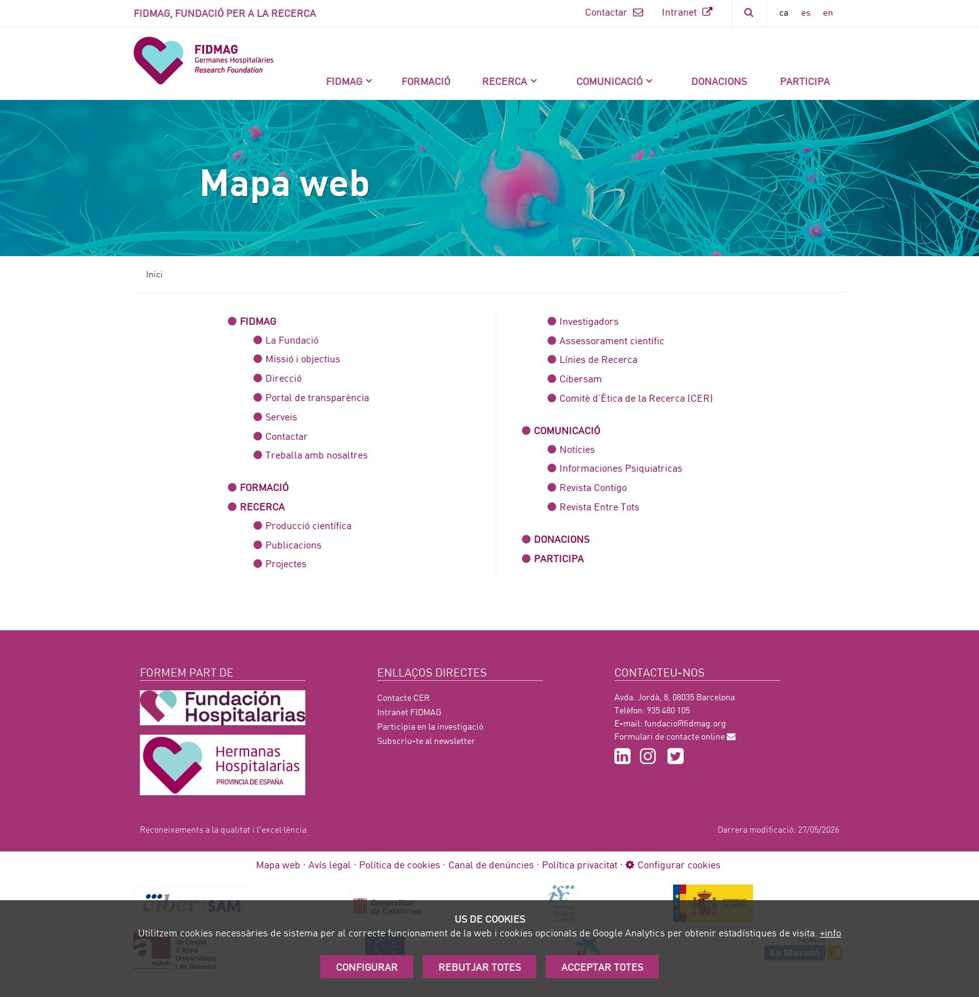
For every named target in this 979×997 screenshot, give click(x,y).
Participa (805, 81)
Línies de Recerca (598, 359)
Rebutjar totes (479, 967)
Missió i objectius (302, 358)
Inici (154, 274)
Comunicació (609, 81)
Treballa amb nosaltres (316, 454)
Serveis (281, 416)
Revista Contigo (593, 487)
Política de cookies (399, 864)
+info (830, 932)
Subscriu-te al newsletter (426, 740)
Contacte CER (403, 697)
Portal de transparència (317, 397)
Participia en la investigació (430, 726)
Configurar (367, 967)
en (828, 11)
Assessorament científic (611, 340)
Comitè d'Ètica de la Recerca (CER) (636, 398)
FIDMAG (344, 81)
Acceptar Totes (602, 967)
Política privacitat (579, 864)
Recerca (504, 81)
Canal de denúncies (491, 864)
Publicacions (293, 544)
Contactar (614, 11)
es (805, 11)
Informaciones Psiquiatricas (620, 468)
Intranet (687, 11)
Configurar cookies (673, 864)
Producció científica (308, 525)
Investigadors (589, 321)
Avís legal (329, 864)
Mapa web (278, 864)
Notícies (577, 449)
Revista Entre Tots (599, 506)
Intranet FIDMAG (409, 712)
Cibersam (580, 378)
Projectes (286, 563)
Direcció (283, 378)
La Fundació (291, 339)
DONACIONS (719, 81)
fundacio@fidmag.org (685, 723)
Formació (425, 81)
